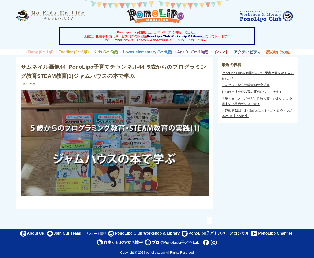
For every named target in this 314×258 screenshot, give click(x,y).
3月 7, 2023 (28, 84)
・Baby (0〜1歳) (39, 52)
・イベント (219, 52)
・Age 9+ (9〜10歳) (190, 52)
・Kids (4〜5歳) (104, 52)
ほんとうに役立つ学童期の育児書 (246, 85)
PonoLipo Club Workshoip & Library (174, 36)
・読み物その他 (276, 52)
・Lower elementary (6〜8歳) (145, 52)
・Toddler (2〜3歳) (72, 52)
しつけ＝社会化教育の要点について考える (252, 92)
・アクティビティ (245, 52)
